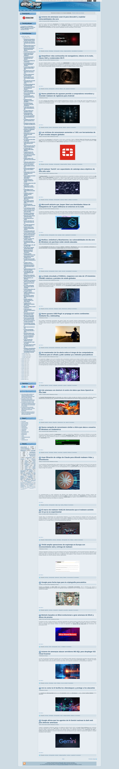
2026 (23, 36)
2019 (23, 367)
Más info (89, 0)
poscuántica (65, 610)
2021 (23, 364)
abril (24, 353)
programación (28, 469)
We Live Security (24, 423)
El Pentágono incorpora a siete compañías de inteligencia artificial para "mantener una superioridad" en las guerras (28, 404)
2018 (23, 368)
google (33, 450)
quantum (65, 385)
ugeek (22, 435)
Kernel (29, 473)
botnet (50, 646)
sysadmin (31, 471)
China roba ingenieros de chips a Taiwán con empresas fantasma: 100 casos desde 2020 (28, 413)
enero (24, 357)
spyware (67, 88)
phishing (69, 308)
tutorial (34, 460)
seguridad (24, 447)
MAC (21, 479)
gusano (62, 347)
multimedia (30, 477)
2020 (23, 365)
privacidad (32, 454)
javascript (22, 477)
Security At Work (24, 422)
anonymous (28, 479)
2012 (23, 376)
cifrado (34, 468)
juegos (31, 474)
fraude (60, 308)
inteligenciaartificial (63, 164)
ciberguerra (55, 422)
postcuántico (60, 385)
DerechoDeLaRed (25, 431)
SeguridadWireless (28, 481)
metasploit (22, 484)
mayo (24, 37)
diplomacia (57, 577)
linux (34, 461)
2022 (23, 362)
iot (61, 646)
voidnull (23, 438)
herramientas (23, 470)
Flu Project (23, 421)
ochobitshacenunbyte (25, 437)
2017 (23, 369)
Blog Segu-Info (24, 425)
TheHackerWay (24, 427)
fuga (59, 504)
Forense (26, 480)
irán (64, 422)
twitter (34, 466)
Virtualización (23, 485)
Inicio (63, 759)
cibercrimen (51, 308)
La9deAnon (23, 430)
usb (69, 347)
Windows (33, 455)
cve (26, 460)
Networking (22, 471)
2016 (23, 371)
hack (35, 473)
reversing (22, 486)
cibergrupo (56, 308)
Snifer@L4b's (24, 433)
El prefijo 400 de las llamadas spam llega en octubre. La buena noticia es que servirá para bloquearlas (28, 409)
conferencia (33, 480)
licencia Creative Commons (63, 764)
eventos (22, 478)
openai (67, 422)
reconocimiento (70, 577)
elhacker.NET (60, 762)
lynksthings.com (24, 439)
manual (27, 461)
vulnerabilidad (25, 449)
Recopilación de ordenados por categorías (27, 27)
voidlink (75, 539)
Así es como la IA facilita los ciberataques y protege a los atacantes (68, 688)
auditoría (32, 483)
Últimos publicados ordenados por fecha (26, 29)
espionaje (60, 127)
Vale (95, 0)
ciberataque (51, 164)
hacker (55, 683)
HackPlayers (23, 426)
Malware (23, 450)
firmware (28, 472)
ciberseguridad (52, 88)
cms (27, 478)
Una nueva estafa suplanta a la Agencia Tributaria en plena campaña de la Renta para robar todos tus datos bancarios (28, 396)
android (22, 459)
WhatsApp (27, 464)
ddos (26, 466)
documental (22, 482)
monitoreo (69, 755)
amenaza (46, 88)
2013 (23, 375)
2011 (23, 377)
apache (22, 476)
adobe (24, 473)
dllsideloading (57, 347)
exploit (27, 465)
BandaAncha (24, 434)
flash (32, 478)
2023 (23, 361)
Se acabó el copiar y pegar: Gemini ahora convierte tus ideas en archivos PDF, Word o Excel (28, 400)
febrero (24, 356)
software (33, 459)
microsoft (63, 271)
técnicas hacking (30, 484)
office (34, 472)
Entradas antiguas (92, 759)
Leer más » (41, 48)
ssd (35, 464)
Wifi (35, 465)
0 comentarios (72, 88)
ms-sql (62, 683)
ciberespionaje (52, 577)
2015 (23, 372)
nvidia (26, 462)
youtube (31, 470)
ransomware (29, 457)
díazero (56, 271)
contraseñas (30, 476)
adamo (28, 486)
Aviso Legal (66, 763)
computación (55, 610)
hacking (34, 462)
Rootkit (26, 483)
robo (64, 88)
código (56, 504)
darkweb (57, 755)
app (26, 468)
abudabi (46, 422)
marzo (24, 354)
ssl (35, 479)
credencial (57, 88)
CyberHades (23, 429)
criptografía (55, 385)
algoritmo (46, 385)
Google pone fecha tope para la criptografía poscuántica (63, 582)
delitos (31, 485)
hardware (32, 452)
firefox (21, 472)
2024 (23, 360)
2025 (23, 358)
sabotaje (70, 199)
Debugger (29, 482)
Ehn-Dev (34, 486)
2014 (23, 373)
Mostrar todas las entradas (78, 13)
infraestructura (64, 308)
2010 (23, 379)
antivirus (25, 474)
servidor (65, 683)
